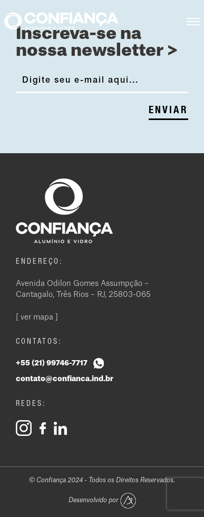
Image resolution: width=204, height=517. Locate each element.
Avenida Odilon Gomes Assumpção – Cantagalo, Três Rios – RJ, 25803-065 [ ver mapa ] (83, 301)
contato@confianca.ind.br (64, 379)
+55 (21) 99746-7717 (60, 363)
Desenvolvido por (102, 501)
